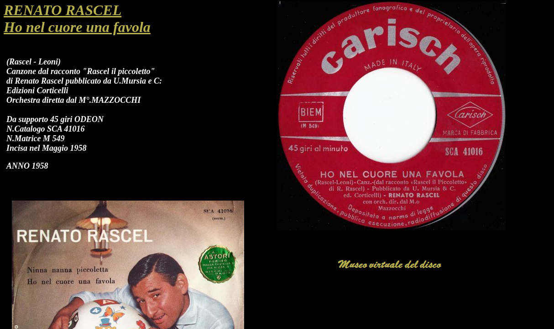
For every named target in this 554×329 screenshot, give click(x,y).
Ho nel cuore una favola (77, 27)
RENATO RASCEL (62, 10)
